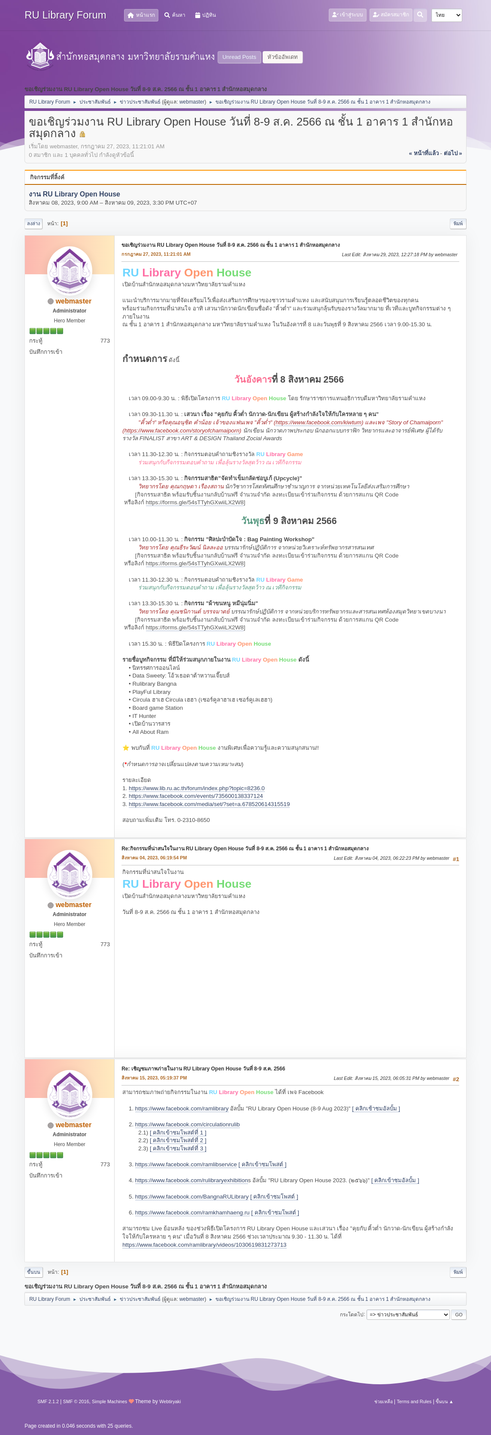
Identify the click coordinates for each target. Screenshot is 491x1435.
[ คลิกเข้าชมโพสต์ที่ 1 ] (178, 1132)
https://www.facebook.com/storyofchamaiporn (181, 430)
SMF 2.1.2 (48, 1401)
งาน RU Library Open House (74, 194)
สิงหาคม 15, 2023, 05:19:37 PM (154, 1077)
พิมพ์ (458, 223)
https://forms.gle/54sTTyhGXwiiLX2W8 (195, 502)
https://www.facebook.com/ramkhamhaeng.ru (192, 1212)
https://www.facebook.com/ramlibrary (182, 1108)
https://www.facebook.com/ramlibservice (186, 1164)
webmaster (192, 102)
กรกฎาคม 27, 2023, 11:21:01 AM (156, 254)
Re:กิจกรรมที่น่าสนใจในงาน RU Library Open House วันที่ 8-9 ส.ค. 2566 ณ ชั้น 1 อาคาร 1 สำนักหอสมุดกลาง (245, 849)
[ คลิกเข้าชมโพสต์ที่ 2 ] (178, 1140)
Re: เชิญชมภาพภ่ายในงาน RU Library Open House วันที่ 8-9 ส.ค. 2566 (203, 1069)
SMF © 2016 (76, 1401)
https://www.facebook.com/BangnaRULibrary (192, 1196)
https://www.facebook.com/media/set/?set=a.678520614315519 (209, 804)
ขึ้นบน (33, 1272)
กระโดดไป (352, 1314)
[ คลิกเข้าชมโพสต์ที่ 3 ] (178, 1148)
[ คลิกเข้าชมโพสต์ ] (263, 1164)
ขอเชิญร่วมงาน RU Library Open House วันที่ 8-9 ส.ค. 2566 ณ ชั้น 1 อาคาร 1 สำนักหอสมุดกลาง (230, 245)
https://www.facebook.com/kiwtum (318, 422)
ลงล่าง (33, 223)
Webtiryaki (170, 1401)
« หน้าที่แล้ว (424, 153)
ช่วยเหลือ (383, 1401)
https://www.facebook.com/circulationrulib (187, 1124)
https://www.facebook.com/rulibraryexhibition (191, 1180)
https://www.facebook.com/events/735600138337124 (196, 796)
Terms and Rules (414, 1401)
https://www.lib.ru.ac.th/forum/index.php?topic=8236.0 (197, 788)
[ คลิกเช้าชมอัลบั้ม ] (376, 1108)
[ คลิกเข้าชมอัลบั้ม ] (395, 1180)
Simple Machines (109, 1401)
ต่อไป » (453, 153)
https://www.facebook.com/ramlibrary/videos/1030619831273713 (204, 1245)
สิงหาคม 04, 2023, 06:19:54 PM (154, 857)
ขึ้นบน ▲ (445, 1401)
